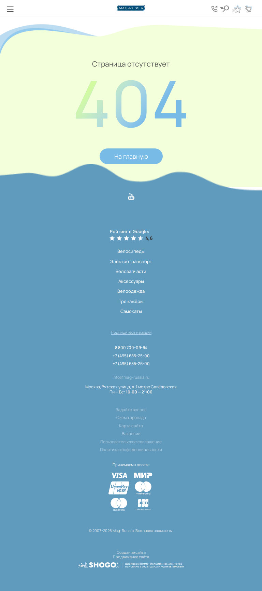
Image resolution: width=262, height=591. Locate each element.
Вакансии (131, 433)
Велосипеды (131, 251)
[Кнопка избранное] (236, 9)
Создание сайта (131, 552)
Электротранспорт (131, 261)
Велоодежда (131, 291)
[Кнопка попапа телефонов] (214, 9)
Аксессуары (131, 281)
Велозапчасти (131, 271)
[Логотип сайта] (131, 8)
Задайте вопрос (131, 409)
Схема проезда (131, 417)
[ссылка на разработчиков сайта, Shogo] (131, 565)
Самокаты (131, 311)
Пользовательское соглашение (131, 441)
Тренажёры (131, 301)
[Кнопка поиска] (224, 9)
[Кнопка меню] (10, 9)
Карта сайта (131, 425)
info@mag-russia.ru (131, 377)
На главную (131, 156)
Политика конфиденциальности (131, 449)
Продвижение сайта (131, 556)
